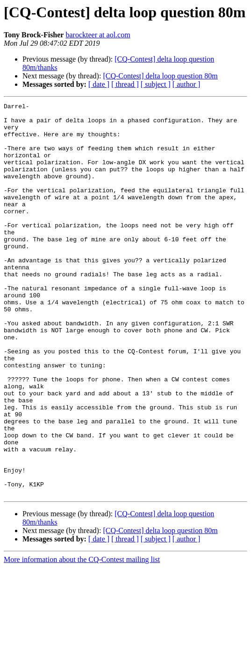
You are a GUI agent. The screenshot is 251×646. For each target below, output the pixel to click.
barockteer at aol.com (97, 35)
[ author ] (186, 84)
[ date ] (98, 84)
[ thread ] (125, 84)
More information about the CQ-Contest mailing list (82, 638)
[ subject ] (156, 84)
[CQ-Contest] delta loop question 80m (160, 76)
